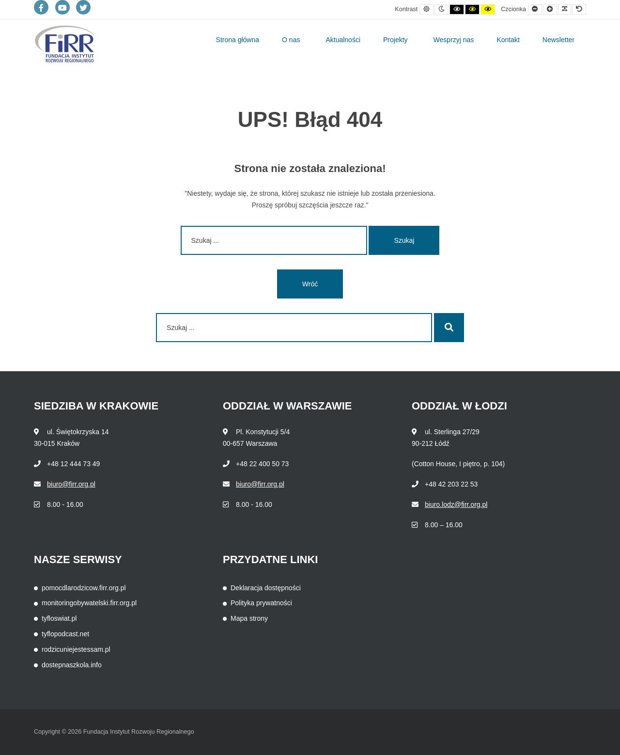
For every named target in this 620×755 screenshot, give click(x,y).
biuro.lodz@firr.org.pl (456, 504)
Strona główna (238, 40)
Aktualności (343, 40)
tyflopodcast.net (65, 634)
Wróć (310, 284)
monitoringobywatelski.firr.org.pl (89, 603)
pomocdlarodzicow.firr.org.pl (84, 588)
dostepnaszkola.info (72, 665)
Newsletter (558, 40)
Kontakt (507, 40)
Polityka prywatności (261, 603)
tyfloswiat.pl (59, 618)
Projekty (395, 40)
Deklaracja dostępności (266, 588)
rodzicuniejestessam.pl (76, 649)
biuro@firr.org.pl (71, 484)
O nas (291, 40)
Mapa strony (249, 618)
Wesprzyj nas (454, 40)
